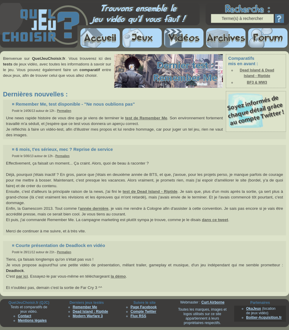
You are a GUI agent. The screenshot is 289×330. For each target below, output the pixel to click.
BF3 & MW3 (257, 82)
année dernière (94, 208)
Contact (24, 316)
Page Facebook (143, 307)
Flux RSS (138, 316)
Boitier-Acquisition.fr (264, 317)
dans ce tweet (215, 220)
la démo (118, 276)
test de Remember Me (146, 118)
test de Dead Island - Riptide (150, 191)
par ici (22, 276)
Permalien (64, 110)
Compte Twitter (143, 311)
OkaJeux (253, 308)
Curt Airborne (213, 302)
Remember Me (85, 307)
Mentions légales (32, 320)
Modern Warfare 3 (88, 316)
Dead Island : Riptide (90, 311)
